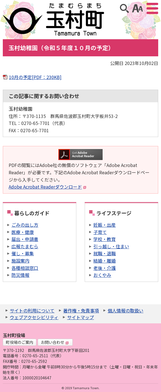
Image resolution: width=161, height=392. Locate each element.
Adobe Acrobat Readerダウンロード (47, 186)
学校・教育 (104, 239)
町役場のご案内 (19, 342)
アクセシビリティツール (137, 8)
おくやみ (102, 275)
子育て (100, 232)
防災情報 (20, 275)
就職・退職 (104, 253)
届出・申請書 (24, 239)
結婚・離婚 (104, 260)
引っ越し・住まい (111, 246)
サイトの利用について (32, 310)
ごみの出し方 (24, 224)
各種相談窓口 (24, 268)
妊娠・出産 (104, 224)
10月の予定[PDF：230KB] (35, 77)
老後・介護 (104, 268)
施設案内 (20, 260)
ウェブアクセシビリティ (34, 317)
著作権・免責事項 (81, 310)
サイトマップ (80, 317)
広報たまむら (24, 246)
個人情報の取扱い (125, 310)
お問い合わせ (55, 342)
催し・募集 (22, 253)
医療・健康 (22, 232)
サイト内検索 (124, 8)
